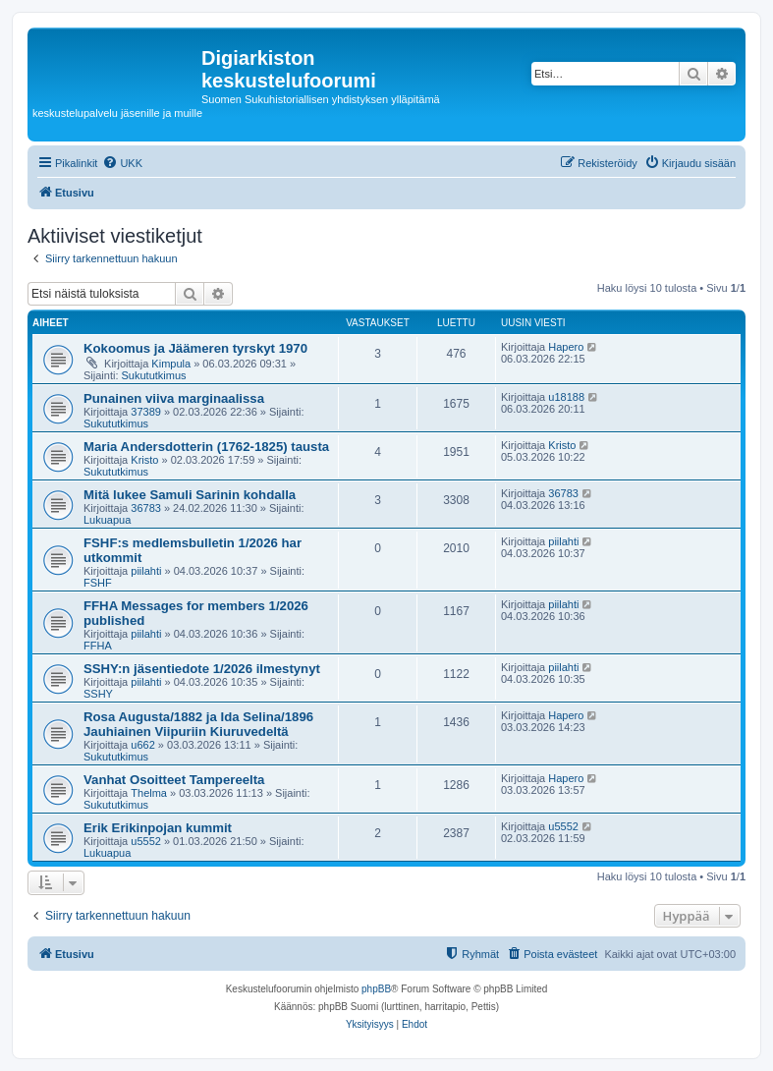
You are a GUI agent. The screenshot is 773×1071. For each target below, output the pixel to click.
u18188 (566, 397)
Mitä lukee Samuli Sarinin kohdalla (189, 494)
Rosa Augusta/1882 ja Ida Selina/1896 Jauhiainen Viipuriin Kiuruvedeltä (198, 724)
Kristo (144, 460)
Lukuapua (107, 520)
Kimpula (171, 363)
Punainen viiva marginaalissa (173, 398)
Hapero (565, 347)
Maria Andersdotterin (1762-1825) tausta (206, 446)
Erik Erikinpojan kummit (157, 827)
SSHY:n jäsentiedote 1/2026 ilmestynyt (201, 668)
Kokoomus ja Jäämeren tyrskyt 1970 (195, 348)
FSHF (97, 583)
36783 (146, 508)
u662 (142, 745)
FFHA (97, 645)
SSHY (98, 694)
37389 (146, 412)
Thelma (149, 793)
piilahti (146, 571)
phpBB (376, 989)
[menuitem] (122, 163)
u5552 (146, 841)
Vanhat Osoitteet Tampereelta (173, 779)
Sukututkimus (154, 375)
